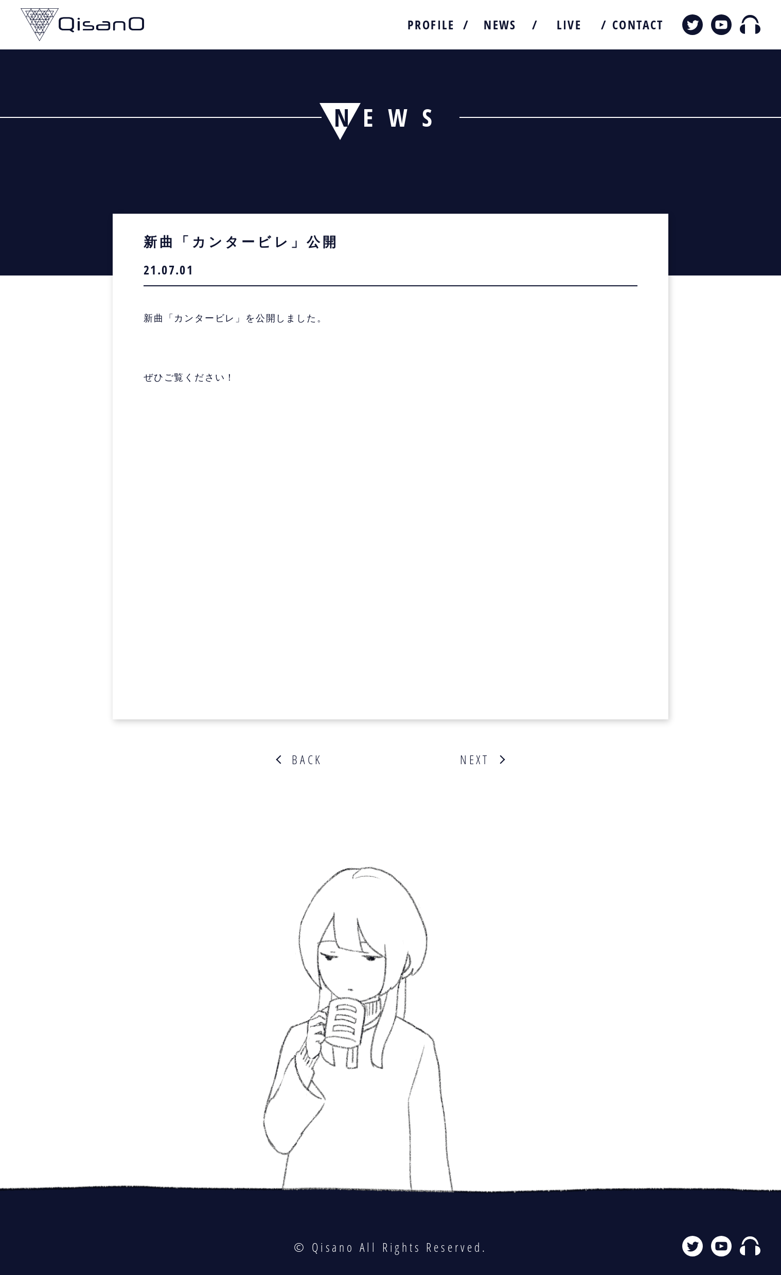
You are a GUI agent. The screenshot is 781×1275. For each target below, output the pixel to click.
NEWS (500, 25)
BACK (307, 759)
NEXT (474, 759)
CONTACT (638, 25)
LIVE (569, 25)
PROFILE (431, 25)
